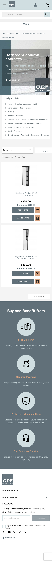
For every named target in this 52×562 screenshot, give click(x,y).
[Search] (26, 14)
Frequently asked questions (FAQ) (22, 104)
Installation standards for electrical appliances (27, 119)
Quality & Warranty (15, 131)
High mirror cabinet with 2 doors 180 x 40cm (26, 258)
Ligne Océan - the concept (19, 108)
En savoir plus (13, 80)
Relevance (17, 149)
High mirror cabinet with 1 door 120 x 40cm (26, 194)
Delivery (10, 112)
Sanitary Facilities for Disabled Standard (24, 123)
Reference (22, 205)
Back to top (39, 296)
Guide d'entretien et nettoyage (20, 127)
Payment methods (15, 116)
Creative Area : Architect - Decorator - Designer (28, 135)
